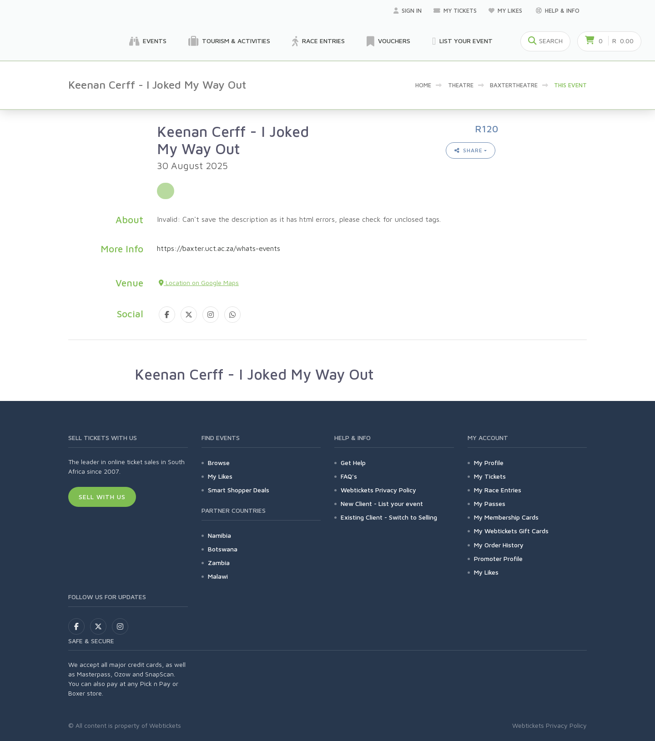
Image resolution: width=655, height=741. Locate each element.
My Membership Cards (506, 517)
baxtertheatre (514, 85)
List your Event (462, 41)
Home (423, 85)
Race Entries (318, 41)
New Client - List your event (382, 503)
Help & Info (557, 10)
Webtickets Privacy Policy (378, 490)
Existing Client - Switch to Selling (389, 517)
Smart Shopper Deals (238, 490)
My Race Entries (497, 490)
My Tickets (455, 10)
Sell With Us (102, 497)
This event (570, 85)
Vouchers (388, 41)
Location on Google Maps (199, 282)
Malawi (218, 576)
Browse (219, 462)
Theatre (461, 85)
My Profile (489, 462)
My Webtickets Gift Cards (511, 531)
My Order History (499, 545)
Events (147, 41)
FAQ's (349, 476)
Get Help (353, 462)
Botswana (222, 549)
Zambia (219, 562)
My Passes (489, 503)
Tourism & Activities (229, 41)
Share (468, 150)
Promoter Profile (498, 558)
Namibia (219, 535)
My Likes (506, 10)
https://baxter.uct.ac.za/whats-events (218, 248)
